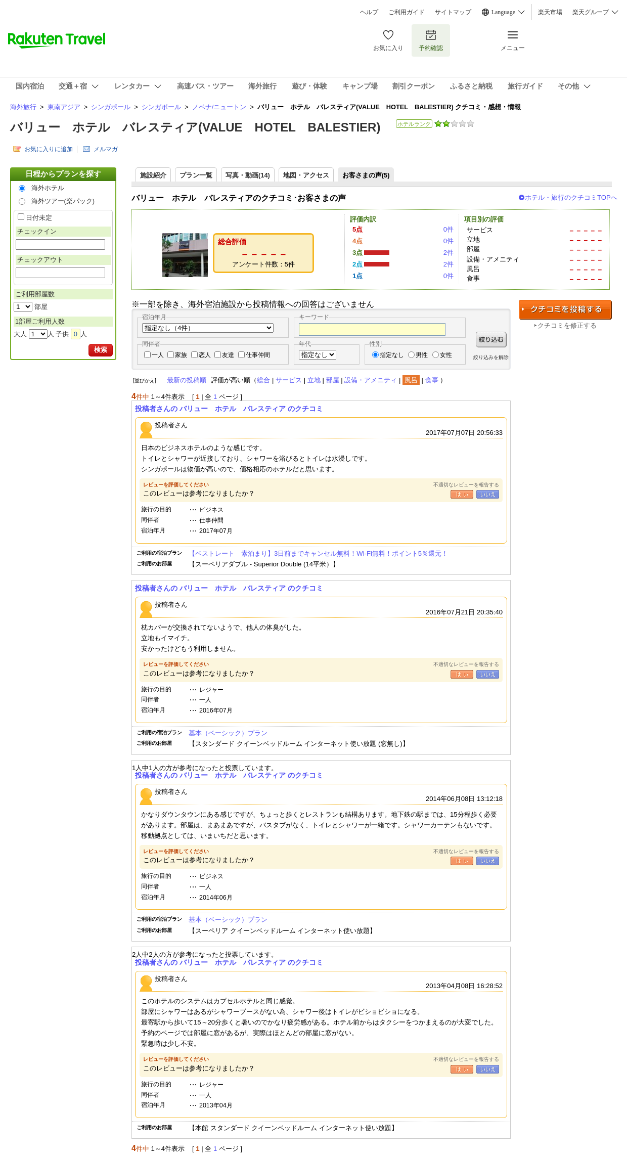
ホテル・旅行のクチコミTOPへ (571, 197)
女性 (446, 355)
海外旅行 (23, 107)
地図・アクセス (306, 175)
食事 (431, 380)
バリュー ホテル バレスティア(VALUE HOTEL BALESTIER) (195, 127)
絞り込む (491, 339)
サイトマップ (453, 12)
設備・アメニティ (370, 380)
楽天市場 (550, 12)
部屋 (332, 380)
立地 (314, 380)
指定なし (392, 355)
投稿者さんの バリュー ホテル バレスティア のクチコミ (229, 409)
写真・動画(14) (248, 175)
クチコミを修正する (567, 325)
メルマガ (106, 149)
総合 (263, 380)
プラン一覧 (196, 175)
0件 (448, 229)
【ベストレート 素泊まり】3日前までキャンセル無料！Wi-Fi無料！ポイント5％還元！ (318, 553)
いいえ (487, 494)
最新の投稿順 (186, 380)
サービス (289, 380)
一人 (158, 355)
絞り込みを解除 (491, 357)
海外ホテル (47, 188)
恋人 (205, 355)
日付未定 (39, 217)
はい (462, 494)
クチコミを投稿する (565, 310)
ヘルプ (369, 12)
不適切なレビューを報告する (466, 484)
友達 (228, 355)
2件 (448, 252)
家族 (181, 355)
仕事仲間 (258, 355)
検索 (100, 349)
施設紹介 (153, 175)
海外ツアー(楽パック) (63, 201)
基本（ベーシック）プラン (228, 733)
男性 (422, 355)
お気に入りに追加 (48, 149)
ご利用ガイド (406, 12)
